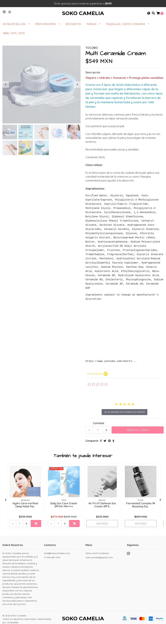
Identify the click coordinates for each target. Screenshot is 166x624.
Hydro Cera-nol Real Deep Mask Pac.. (25, 500)
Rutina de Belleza (14, 29)
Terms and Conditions (97, 549)
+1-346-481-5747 (52, 553)
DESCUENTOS (73, 29)
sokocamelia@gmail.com (99, 553)
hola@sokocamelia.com (57, 549)
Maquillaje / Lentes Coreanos (125, 29)
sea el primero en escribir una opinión (124, 408)
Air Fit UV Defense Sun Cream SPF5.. (102, 500)
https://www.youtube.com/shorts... (111, 357)
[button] (148, 16)
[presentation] (5, 89)
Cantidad (98, 419)
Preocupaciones (45, 29)
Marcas (91, 29)
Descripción (92, 77)
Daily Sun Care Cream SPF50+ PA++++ (63, 500)
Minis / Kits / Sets (14, 38)
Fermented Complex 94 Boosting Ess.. (140, 500)
